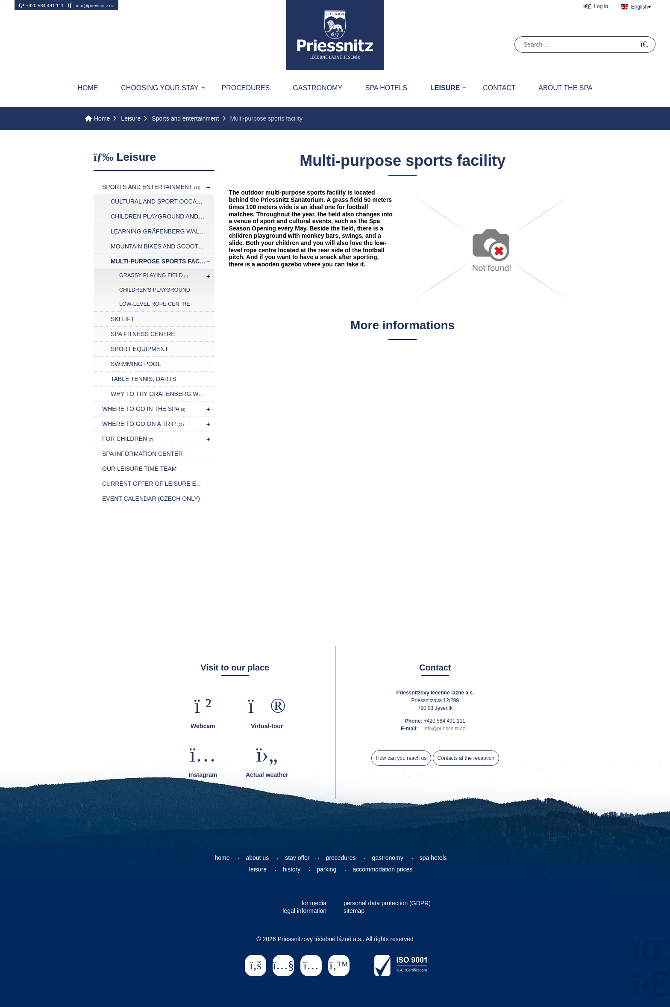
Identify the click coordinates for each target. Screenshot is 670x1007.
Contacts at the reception (466, 758)
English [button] (639, 7)
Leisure (445, 88)
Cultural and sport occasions (163, 201)
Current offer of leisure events (158, 483)
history (291, 869)
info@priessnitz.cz (91, 5)
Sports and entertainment (185, 118)
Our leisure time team (139, 468)
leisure (258, 869)
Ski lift (122, 319)
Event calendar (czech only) (151, 498)
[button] (596, 6)
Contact (499, 88)
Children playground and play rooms (163, 216)
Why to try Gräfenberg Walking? (163, 393)
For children (127, 438)
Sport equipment (139, 349)
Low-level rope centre (154, 304)
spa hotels (433, 857)
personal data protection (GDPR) (387, 903)
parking (326, 869)
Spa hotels (386, 88)
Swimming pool (136, 363)
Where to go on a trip (143, 423)
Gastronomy (317, 88)
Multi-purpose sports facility (163, 261)
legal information (304, 910)
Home (335, 35)
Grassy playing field (153, 275)
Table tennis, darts (143, 378)
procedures (341, 857)
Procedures (246, 88)
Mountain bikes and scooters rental (163, 246)
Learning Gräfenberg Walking (162, 231)
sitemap (354, 910)
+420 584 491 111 (41, 5)
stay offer (297, 857)
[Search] (644, 44)
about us (257, 857)
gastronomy (387, 857)
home (222, 857)
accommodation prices (382, 869)
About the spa (565, 88)
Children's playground (154, 290)
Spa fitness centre (143, 334)
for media (314, 903)
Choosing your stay (159, 88)
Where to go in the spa (143, 408)
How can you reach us (401, 758)
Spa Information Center (142, 453)
